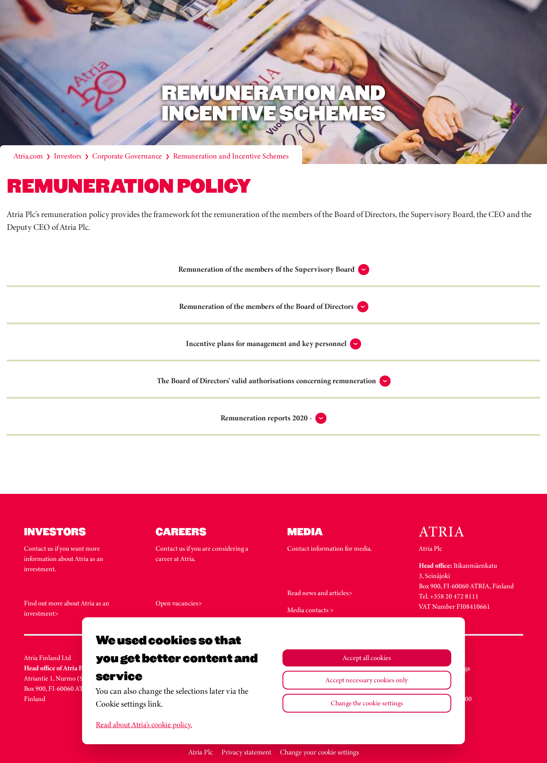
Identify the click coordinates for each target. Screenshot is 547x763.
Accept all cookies (367, 658)
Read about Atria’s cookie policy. (144, 724)
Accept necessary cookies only (367, 680)
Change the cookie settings (367, 703)
